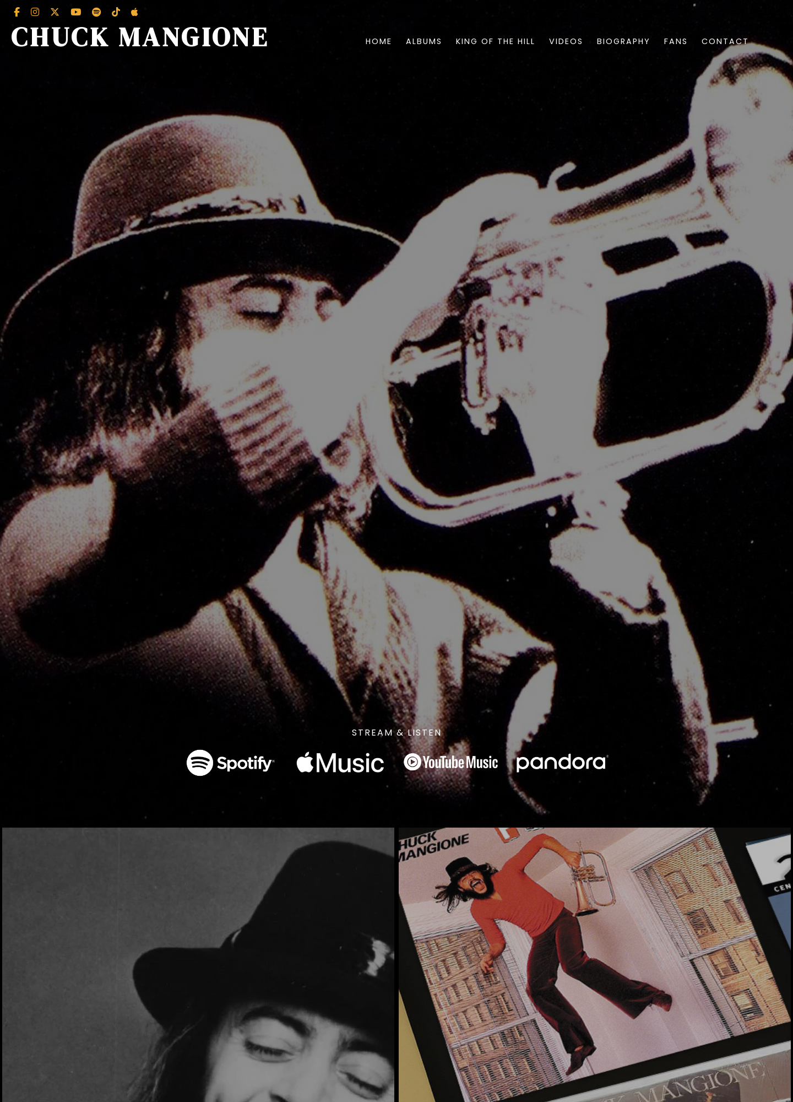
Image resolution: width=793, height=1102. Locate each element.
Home (379, 41)
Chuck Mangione (140, 37)
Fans (676, 41)
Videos (566, 41)
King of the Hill (495, 41)
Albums (424, 41)
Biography (623, 41)
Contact (725, 41)
